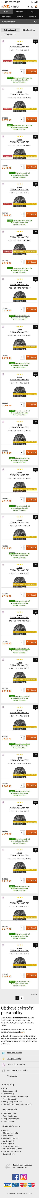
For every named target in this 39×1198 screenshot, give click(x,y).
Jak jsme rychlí (8, 1141)
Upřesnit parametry (8, 22)
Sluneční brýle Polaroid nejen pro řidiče (17, 1104)
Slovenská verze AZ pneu (12, 1149)
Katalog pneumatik (10, 1091)
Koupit (31, 71)
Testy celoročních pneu (11, 1119)
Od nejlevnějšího (29, 30)
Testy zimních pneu (10, 1116)
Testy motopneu (9, 1121)
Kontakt (34, 2)
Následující (34, 994)
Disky (32, 11)
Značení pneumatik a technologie (15, 1096)
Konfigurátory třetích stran (12, 1102)
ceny (22, 1032)
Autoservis (32, 17)
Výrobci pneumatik (10, 1099)
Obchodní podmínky (10, 1133)
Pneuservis (19, 17)
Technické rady (8, 1094)
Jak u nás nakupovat (11, 1146)
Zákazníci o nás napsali (12, 1152)
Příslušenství (6, 17)
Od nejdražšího (10, 34)
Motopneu (19, 11)
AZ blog (6, 1088)
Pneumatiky (6, 11)
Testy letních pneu (10, 1113)
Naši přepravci (8, 1144)
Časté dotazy (8, 1136)
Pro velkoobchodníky (11, 1138)
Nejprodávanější (10, 30)
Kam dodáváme (9, 1154)
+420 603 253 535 (12, 2)
